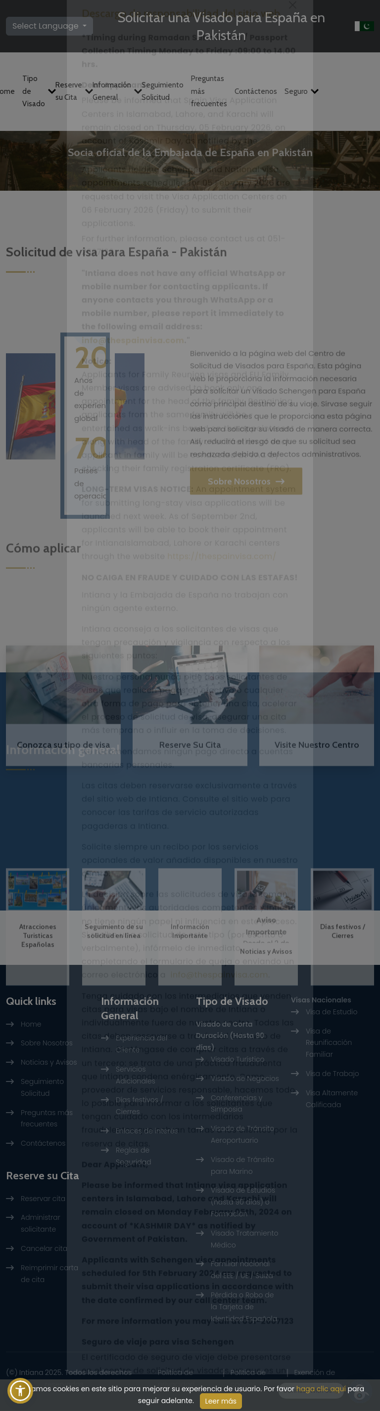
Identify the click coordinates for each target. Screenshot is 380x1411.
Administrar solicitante (40, 1224)
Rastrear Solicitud (316, 275)
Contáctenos (256, 89)
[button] (20, 1390)
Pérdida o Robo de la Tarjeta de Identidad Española (244, 1307)
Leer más (221, 1401)
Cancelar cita (44, 1249)
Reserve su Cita (70, 90)
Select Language (46, 25)
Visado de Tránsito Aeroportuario (242, 1135)
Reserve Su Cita (63, 275)
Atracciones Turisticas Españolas (37, 1007)
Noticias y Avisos (266, 1023)
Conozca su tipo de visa (63, 800)
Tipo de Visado (35, 90)
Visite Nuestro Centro (190, 275)
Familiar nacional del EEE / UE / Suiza (242, 1270)
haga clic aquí (321, 1389)
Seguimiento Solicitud (163, 90)
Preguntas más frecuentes (209, 90)
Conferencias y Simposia (236, 1104)
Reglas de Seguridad (133, 1156)
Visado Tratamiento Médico (245, 1239)
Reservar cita (43, 1199)
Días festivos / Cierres (342, 1003)
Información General (113, 90)
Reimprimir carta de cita (49, 1274)
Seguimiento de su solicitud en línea (114, 1003)
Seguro (298, 89)
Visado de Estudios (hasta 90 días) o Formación (243, 1202)
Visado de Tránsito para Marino (242, 1166)
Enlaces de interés (147, 1131)
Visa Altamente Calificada (332, 1099)
